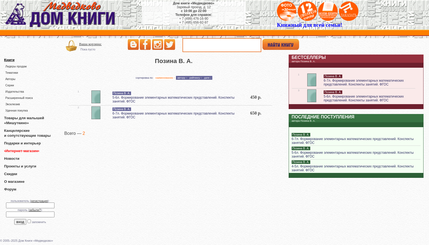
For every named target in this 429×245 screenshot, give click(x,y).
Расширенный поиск (19, 97)
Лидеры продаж (16, 66)
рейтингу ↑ (195, 77)
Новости (11, 158)
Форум (10, 189)
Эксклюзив (12, 104)
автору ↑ (182, 77)
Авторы (10, 79)
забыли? (35, 210)
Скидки (10, 174)
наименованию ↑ (165, 77)
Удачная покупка (16, 110)
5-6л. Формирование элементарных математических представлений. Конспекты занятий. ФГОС (364, 98)
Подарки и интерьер (22, 143)
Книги (9, 60)
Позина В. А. (121, 93)
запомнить (39, 222)
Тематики (11, 72)
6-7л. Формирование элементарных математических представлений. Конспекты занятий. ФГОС (364, 82)
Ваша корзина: (90, 44)
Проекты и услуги (20, 166)
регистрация (39, 201)
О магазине (14, 182)
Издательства (14, 91)
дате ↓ (207, 77)
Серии (9, 85)
